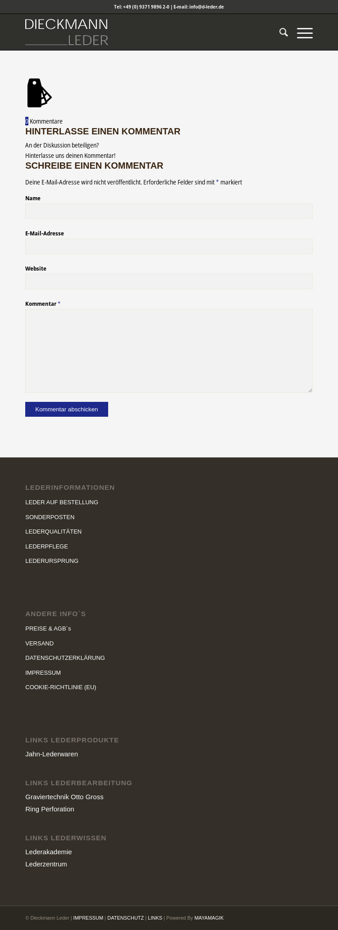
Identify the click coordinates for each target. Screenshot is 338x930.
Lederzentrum (46, 864)
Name (33, 198)
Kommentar (42, 303)
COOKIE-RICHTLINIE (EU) (60, 687)
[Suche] (279, 32)
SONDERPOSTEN (49, 517)
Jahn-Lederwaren (51, 754)
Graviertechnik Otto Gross (64, 797)
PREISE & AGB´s (48, 628)
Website (35, 268)
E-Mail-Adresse (44, 233)
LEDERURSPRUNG (51, 560)
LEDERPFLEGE (46, 546)
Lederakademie (48, 852)
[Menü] (300, 32)
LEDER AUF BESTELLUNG (61, 502)
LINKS (155, 918)
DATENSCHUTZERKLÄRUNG (65, 657)
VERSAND (39, 643)
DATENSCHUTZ (125, 918)
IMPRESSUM (43, 672)
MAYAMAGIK (209, 918)
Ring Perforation (49, 809)
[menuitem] (279, 32)
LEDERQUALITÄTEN (53, 531)
